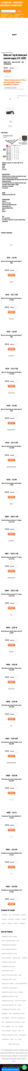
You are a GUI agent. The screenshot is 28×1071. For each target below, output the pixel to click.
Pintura (4, 923)
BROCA (19, 1009)
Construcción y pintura (8, 971)
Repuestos (15, 923)
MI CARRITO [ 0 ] (4, 17)
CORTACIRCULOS (5, 1039)
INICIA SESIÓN (16, 17)
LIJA (23, 1031)
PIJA (16, 1039)
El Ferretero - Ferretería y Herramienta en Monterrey (11, 4)
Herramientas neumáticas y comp (10, 996)
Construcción (16, 915)
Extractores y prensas (20, 1001)
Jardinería (9, 923)
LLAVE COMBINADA (5, 1018)
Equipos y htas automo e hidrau (9, 975)
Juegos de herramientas (21, 983)
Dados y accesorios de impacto (9, 949)
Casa (10, 915)
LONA (3, 1022)
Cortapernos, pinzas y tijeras (9, 979)
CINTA (3, 1026)
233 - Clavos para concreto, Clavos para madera (14, 89)
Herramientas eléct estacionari (12, 1022)
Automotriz (5, 915)
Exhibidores (22, 923)
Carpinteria (23, 915)
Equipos (19, 1005)
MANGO (11, 1039)
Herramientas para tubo (7, 1001)
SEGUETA (20, 1039)
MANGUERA (8, 1026)
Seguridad (4, 919)
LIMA (16, 1026)
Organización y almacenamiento (9, 988)
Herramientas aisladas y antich (9, 992)
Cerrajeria (24, 958)
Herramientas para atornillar (9, 945)
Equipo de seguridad (6, 958)
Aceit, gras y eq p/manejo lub (18, 1018)
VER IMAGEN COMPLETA (8, 76)
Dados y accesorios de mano (8, 941)
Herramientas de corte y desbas (9, 936)
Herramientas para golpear (8, 966)
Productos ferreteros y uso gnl (9, 1035)
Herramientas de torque (19, 1013)
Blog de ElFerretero (14, 1044)
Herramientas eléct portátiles (9, 1009)
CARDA (19, 1031)
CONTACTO (22, 17)
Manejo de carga (16, 958)
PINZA (10, 1013)
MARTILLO (14, 1031)
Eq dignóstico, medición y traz (9, 1005)
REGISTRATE (10, 17)
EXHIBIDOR (21, 1026)
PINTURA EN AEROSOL (6, 1031)
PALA (13, 1026)
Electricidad (11, 919)
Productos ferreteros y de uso (9, 953)
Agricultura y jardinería (8, 983)
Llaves (18, 941)
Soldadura (17, 919)
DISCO (23, 1022)
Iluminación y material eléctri (9, 962)
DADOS (19, 975)
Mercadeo (20, 992)
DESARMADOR (5, 1013)
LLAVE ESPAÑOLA (22, 1035)
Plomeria (24, 919)
